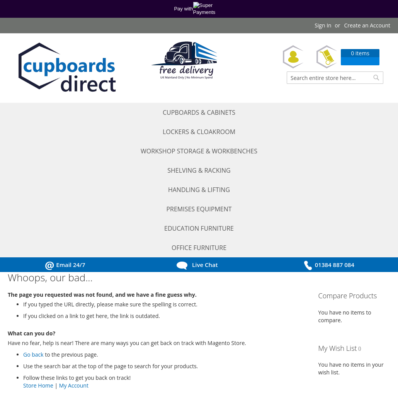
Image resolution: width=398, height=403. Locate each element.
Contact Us (29, 375)
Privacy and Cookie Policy (133, 331)
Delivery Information (128, 353)
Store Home (38, 251)
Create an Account (367, 25)
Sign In (323, 25)
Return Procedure (124, 364)
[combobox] (335, 77)
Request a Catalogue (41, 342)
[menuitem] (33, 113)
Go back (33, 220)
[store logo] (66, 68)
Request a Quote (36, 331)
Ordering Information (129, 342)
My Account (73, 251)
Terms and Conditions (129, 321)
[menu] (199, 113)
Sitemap (112, 375)
